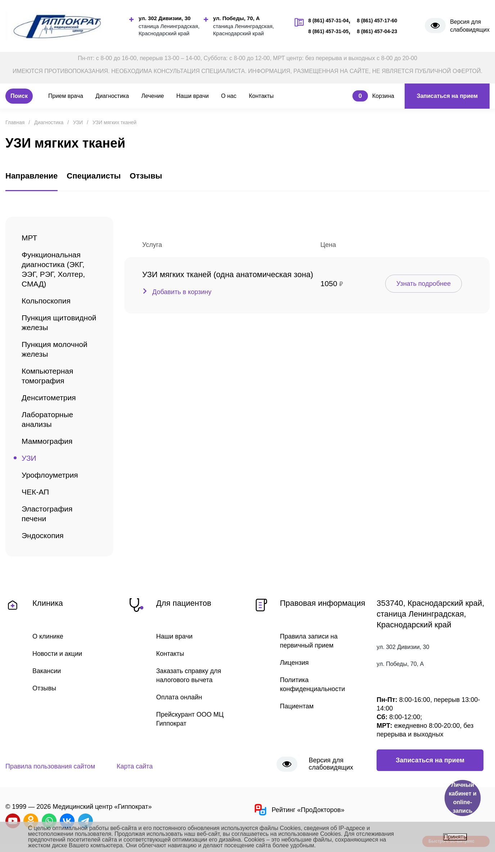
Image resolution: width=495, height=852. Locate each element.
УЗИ (29, 458)
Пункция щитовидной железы (59, 323)
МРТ (29, 238)
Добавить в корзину (181, 292)
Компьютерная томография (47, 376)
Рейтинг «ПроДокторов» (299, 809)
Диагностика (112, 96)
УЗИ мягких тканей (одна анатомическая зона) (227, 274)
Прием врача (65, 96)
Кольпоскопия (46, 301)
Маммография (47, 441)
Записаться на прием (447, 96)
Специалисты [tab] (94, 175)
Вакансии (46, 671)
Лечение (152, 96)
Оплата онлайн (179, 697)
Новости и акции (57, 653)
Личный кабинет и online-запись (462, 798)
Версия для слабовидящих (470, 26)
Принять (455, 837)
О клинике (47, 636)
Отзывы (44, 688)
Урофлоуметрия (50, 475)
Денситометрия (49, 397)
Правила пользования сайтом (50, 766)
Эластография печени (47, 514)
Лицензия (294, 662)
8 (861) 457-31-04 (328, 20)
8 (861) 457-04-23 (377, 31)
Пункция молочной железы (54, 349)
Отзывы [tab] (146, 175)
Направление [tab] (31, 175)
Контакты (261, 96)
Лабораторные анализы (47, 419)
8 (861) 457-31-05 (328, 31)
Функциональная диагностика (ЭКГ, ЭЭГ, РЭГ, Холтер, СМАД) (53, 269)
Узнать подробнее (423, 283)
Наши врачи (192, 96)
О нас (229, 96)
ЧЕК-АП (35, 492)
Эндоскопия (43, 535)
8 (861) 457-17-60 (377, 20)
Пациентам (297, 706)
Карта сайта (135, 766)
